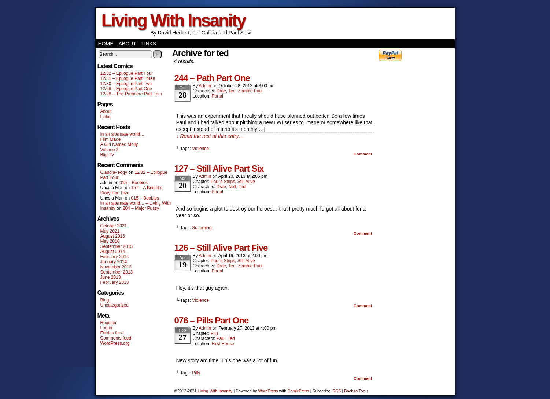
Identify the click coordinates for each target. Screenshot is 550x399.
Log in (106, 327)
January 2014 (113, 261)
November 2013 (116, 267)
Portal (217, 96)
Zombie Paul (250, 91)
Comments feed (116, 338)
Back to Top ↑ (356, 391)
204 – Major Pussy (141, 208)
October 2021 (113, 225)
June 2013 (110, 277)
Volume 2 (109, 149)
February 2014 (114, 256)
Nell (232, 186)
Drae (221, 91)
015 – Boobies (133, 182)
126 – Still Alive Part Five (221, 248)
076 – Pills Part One (211, 320)
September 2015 (116, 246)
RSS (337, 391)
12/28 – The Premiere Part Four (131, 93)
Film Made (110, 139)
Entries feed (112, 333)
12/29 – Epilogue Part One (126, 88)
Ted (231, 91)
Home (106, 44)
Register (108, 322)
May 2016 (110, 241)
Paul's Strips (223, 181)
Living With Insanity (173, 20)
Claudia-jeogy (113, 172)
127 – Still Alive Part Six (219, 168)
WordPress (268, 391)
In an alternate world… (122, 134)
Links (148, 44)
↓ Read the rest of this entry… (210, 136)
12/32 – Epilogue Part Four (126, 73)
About (127, 44)
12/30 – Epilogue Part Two (126, 83)
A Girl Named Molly (119, 144)
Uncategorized (114, 305)
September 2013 (116, 272)
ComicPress (298, 391)
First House (223, 343)
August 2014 (112, 251)
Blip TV (107, 154)
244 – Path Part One (212, 78)
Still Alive (246, 181)
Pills (215, 333)
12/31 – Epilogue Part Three (127, 78)
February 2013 (114, 282)
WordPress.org (115, 343)
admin (205, 85)
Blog (104, 300)
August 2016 (112, 236)
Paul (221, 338)
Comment (362, 154)
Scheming (201, 227)
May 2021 (110, 231)
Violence (200, 148)
